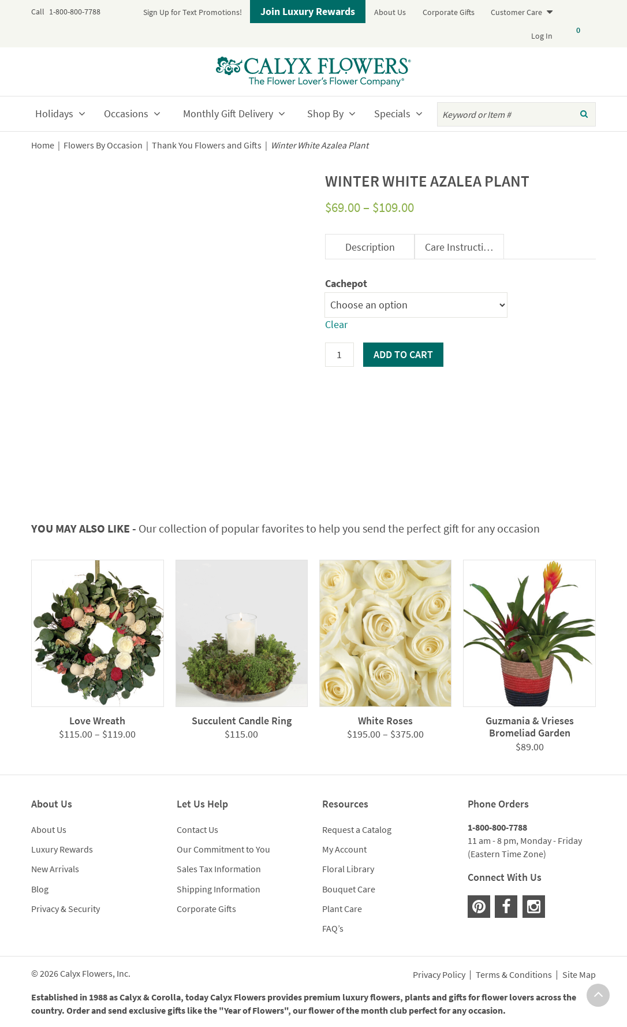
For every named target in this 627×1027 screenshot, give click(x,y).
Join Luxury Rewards (307, 11)
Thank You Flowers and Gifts (207, 145)
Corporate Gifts (449, 12)
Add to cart (403, 354)
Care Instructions (462, 247)
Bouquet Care (348, 889)
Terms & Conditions (514, 975)
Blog (39, 889)
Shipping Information (218, 889)
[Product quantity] (339, 355)
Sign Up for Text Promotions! (192, 12)
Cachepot (346, 283)
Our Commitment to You (223, 849)
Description (370, 247)
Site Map (579, 975)
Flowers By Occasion (103, 145)
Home (42, 145)
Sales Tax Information (219, 869)
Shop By (325, 113)
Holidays (54, 113)
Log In (542, 36)
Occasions (126, 113)
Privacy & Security (65, 908)
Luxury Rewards (62, 849)
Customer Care (516, 12)
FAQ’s (333, 928)
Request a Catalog (356, 829)
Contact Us (197, 829)
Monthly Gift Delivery (228, 113)
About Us (390, 12)
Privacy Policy (439, 975)
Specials (392, 113)
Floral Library (348, 869)
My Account (344, 849)
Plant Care (342, 908)
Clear (336, 324)
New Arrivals (55, 869)
